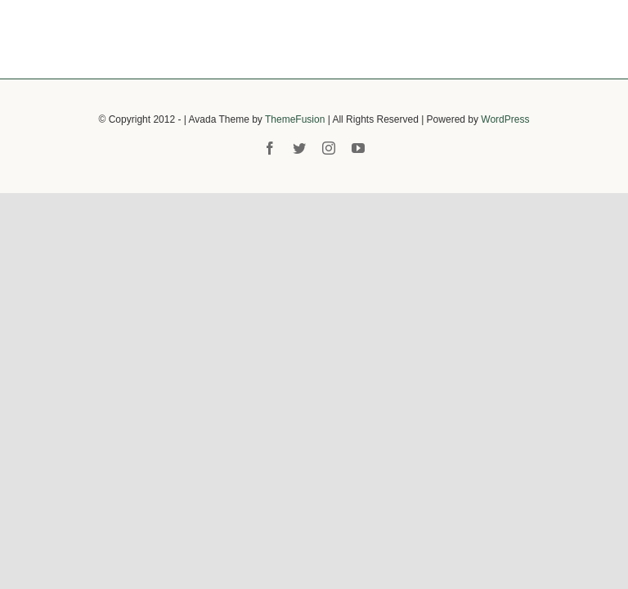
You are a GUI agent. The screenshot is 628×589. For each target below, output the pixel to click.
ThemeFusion (295, 119)
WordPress (505, 119)
